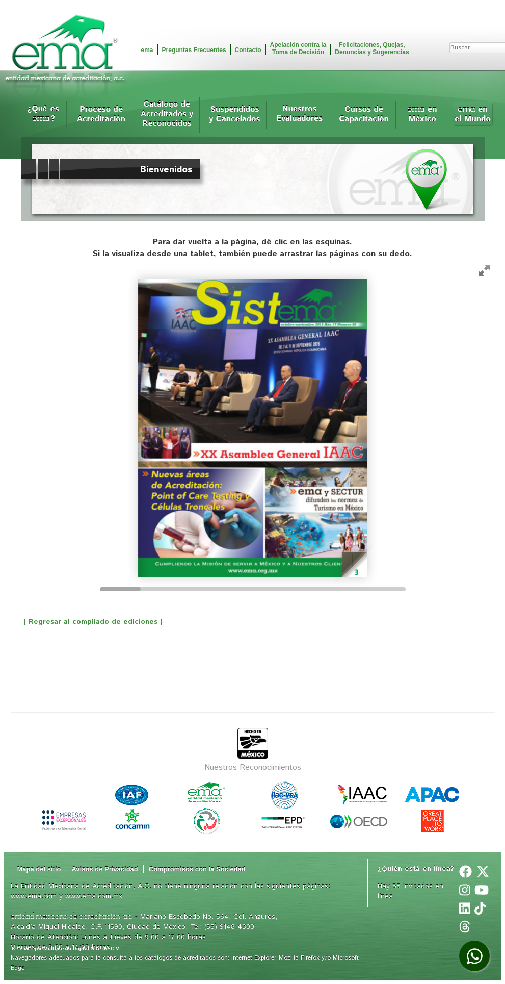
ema (147, 50)
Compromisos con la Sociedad (197, 869)
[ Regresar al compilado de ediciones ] (87, 622)
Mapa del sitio (39, 869)
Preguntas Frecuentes (194, 50)
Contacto (248, 50)
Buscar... (481, 37)
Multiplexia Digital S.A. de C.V (81, 948)
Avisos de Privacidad (104, 869)
